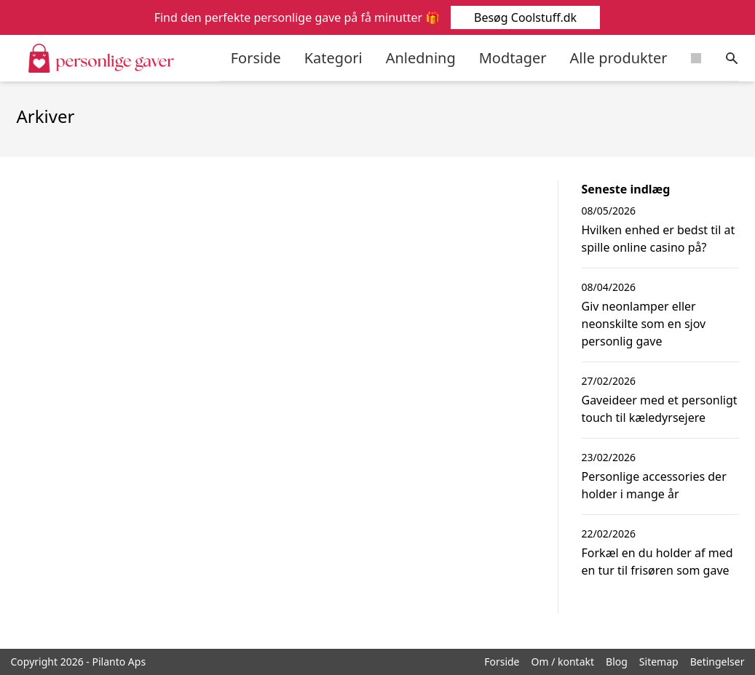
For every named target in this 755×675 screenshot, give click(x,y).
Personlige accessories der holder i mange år (654, 485)
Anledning (421, 58)
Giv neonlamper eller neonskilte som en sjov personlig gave (644, 323)
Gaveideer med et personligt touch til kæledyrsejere (660, 409)
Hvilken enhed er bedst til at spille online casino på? (658, 238)
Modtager (513, 58)
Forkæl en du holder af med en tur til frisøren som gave (657, 561)
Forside (256, 58)
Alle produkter (619, 58)
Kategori (333, 58)
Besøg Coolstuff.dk (524, 17)
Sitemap (659, 661)
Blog (617, 661)
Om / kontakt (563, 661)
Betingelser (717, 661)
